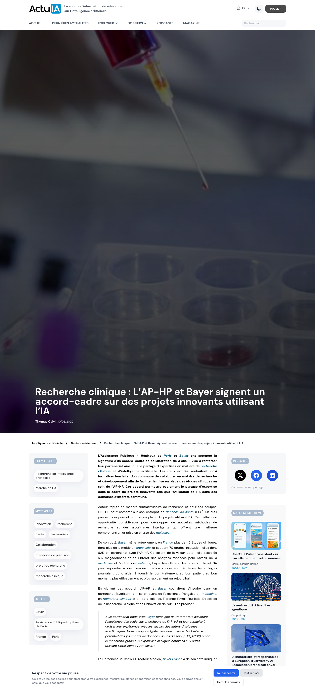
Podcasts (164, 23)
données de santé (180, 512)
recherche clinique (117, 599)
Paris (168, 456)
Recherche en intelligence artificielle (53, 475)
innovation (43, 521)
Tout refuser (251, 673)
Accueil (35, 23)
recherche (64, 521)
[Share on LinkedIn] (272, 475)
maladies (162, 532)
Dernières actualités (70, 23)
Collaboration (45, 539)
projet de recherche (49, 558)
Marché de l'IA (45, 486)
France (168, 542)
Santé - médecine (83, 443)
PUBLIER (275, 8)
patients (144, 563)
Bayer (183, 456)
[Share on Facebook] (256, 475)
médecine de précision (51, 549)
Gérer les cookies (228, 682)
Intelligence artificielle (47, 443)
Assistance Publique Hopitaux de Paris (58, 613)
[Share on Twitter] (240, 475)
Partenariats (60, 530)
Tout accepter (226, 673)
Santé (40, 530)
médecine (105, 563)
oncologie (143, 548)
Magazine (191, 23)
